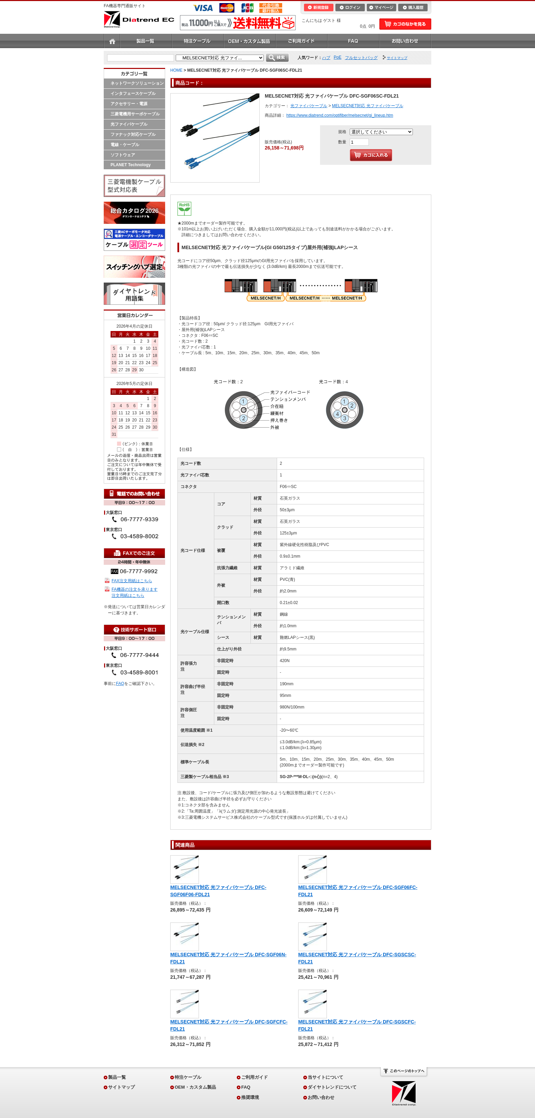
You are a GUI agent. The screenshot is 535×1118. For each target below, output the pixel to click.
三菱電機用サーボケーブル (135, 114)
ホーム (112, 41)
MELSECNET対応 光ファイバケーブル (367, 105)
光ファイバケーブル (129, 124)
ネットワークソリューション (137, 83)
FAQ (353, 41)
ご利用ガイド (302, 41)
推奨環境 (250, 1097)
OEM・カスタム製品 (250, 41)
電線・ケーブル (125, 144)
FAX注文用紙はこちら (132, 580)
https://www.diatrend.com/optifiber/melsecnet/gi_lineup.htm (339, 115)
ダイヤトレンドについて (332, 1087)
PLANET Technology (131, 164)
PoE (338, 57)
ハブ (326, 57)
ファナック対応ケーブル (133, 134)
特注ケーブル (198, 41)
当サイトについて (325, 1077)
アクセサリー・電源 (129, 103)
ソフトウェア (123, 155)
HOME (176, 70)
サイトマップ (121, 1087)
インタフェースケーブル (133, 93)
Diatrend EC (139, 19)
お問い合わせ (405, 41)
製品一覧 (146, 41)
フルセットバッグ (361, 57)
